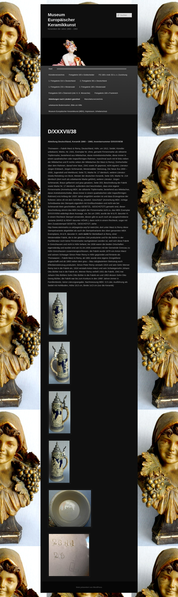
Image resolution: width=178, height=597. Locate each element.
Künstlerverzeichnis (56, 75)
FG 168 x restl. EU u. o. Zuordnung (113, 75)
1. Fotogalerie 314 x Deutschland (62, 81)
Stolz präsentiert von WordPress (89, 587)
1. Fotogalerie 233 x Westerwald (62, 87)
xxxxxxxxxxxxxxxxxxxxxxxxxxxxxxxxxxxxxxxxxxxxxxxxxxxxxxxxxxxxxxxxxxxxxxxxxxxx (91, 69)
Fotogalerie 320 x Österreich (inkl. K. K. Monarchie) (69, 93)
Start (50, 69)
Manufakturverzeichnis (93, 99)
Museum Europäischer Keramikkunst (62, 19)
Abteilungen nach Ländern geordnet (64, 99)
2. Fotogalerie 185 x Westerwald (92, 87)
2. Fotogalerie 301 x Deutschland (93, 81)
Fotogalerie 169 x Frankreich (106, 93)
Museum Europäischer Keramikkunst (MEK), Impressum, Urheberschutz (78, 111)
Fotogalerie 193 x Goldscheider (81, 75)
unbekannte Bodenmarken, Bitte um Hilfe (65, 105)
